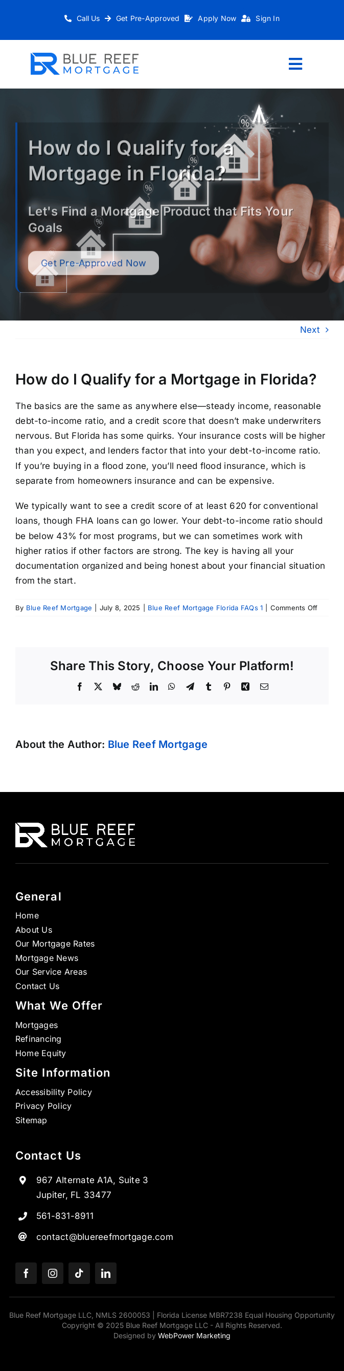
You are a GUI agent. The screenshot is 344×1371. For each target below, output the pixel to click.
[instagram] (52, 1273)
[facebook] (26, 1273)
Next (310, 330)
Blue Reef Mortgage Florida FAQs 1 (205, 608)
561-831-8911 (65, 1216)
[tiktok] (79, 1273)
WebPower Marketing (194, 1335)
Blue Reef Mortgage (59, 608)
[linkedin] (106, 1273)
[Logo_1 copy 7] (85, 57)
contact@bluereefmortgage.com (104, 1237)
